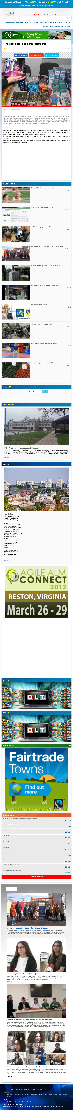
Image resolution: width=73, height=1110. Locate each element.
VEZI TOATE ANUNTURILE (36, 877)
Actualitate (26, 1094)
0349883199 (30, 2)
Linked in (28, 1101)
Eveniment (16, 1094)
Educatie (40, 1094)
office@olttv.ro (47, 5)
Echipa (21, 1089)
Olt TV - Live (44, 14)
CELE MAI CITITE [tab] (11, 889)
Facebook (9, 1101)
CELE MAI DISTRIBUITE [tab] (24, 889)
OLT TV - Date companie (12, 1089)
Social (21, 1094)
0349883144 (54, 2)
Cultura (55, 1094)
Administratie (34, 1094)
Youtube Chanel (16, 1101)
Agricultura (64, 1094)
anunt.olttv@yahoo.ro (29, 5)
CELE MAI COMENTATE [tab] (37, 889)
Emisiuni (9, 1096)
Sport (59, 1094)
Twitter (23, 1101)
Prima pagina (10, 1094)
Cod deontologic (28, 1089)
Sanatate (45, 1094)
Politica (50, 1094)
